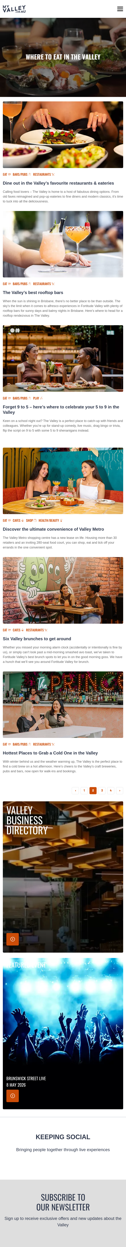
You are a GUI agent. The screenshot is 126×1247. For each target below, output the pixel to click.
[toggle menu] (120, 9)
